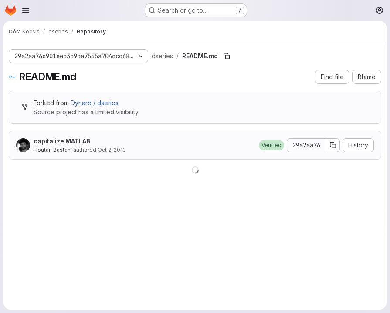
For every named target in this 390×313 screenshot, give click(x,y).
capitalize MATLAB (62, 141)
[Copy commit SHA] (333, 145)
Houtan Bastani (53, 150)
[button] (271, 145)
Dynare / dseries (95, 103)
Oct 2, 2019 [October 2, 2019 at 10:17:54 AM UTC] (112, 150)
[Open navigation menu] (26, 10)
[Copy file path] (227, 56)
